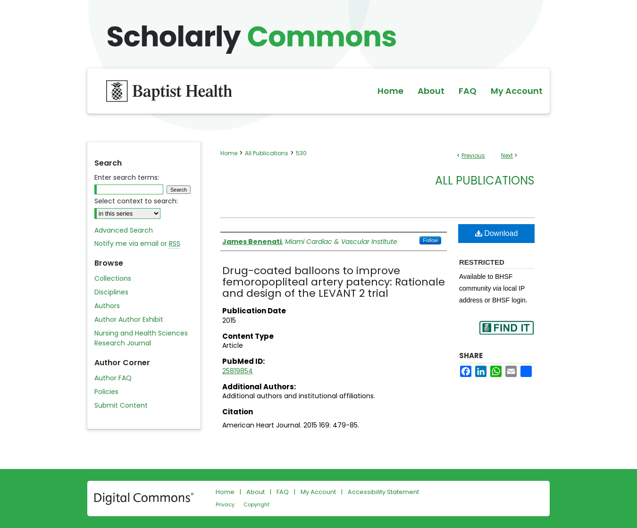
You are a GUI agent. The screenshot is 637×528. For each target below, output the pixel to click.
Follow (430, 240)
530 (301, 153)
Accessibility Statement (383, 491)
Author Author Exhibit (128, 319)
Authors (107, 305)
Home (228, 153)
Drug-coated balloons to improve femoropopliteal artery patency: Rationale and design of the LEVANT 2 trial (333, 282)
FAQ (283, 491)
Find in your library (506, 334)
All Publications (266, 153)
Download (496, 233)
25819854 (237, 371)
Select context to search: (136, 201)
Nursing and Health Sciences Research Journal (141, 338)
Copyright (256, 504)
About (255, 491)
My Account (318, 491)
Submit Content (121, 405)
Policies (106, 391)
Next (507, 155)
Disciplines (111, 292)
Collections (112, 278)
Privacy (225, 504)
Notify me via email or (137, 244)
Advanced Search (123, 230)
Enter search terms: (126, 177)
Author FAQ (113, 378)
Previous (473, 155)
